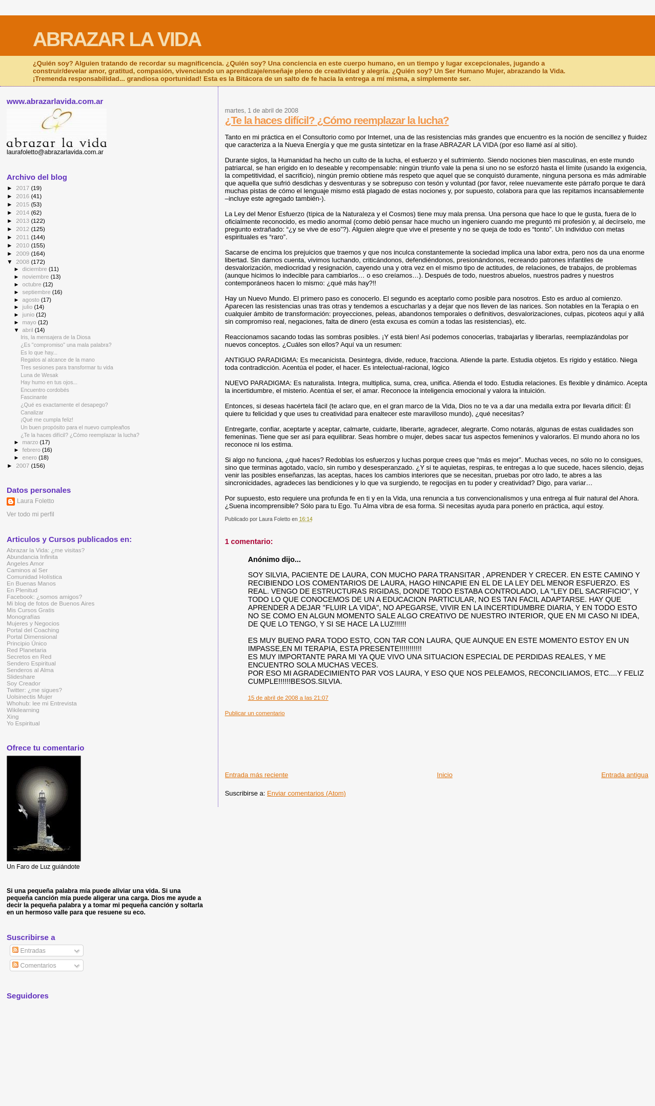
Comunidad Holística (34, 576)
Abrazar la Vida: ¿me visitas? (46, 550)
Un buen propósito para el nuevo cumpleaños (75, 427)
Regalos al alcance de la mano (58, 360)
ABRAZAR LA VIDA (117, 39)
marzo (31, 442)
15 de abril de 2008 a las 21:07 (288, 698)
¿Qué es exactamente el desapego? (64, 405)
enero (31, 457)
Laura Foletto (35, 501)
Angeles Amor (25, 563)
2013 (23, 220)
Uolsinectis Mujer (29, 696)
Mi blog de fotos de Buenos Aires (50, 603)
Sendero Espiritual (31, 663)
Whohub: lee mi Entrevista (42, 703)
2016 (23, 196)
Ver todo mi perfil (30, 514)
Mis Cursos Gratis (30, 610)
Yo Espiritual (23, 723)
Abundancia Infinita (32, 556)
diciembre (36, 269)
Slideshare (21, 676)
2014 (23, 212)
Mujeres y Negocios (33, 623)
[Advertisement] (411, 740)
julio (28, 307)
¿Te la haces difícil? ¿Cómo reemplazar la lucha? (337, 120)
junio (29, 314)
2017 (23, 187)
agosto (32, 300)
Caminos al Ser (27, 570)
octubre (33, 284)
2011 (23, 237)
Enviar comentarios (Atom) (306, 793)
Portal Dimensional (32, 636)
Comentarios (34, 965)
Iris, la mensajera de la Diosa (55, 337)
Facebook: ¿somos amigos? (44, 596)
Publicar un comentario (255, 713)
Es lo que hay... (39, 352)
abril (29, 330)
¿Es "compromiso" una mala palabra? (66, 345)
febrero (32, 450)
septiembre (37, 292)
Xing (12, 716)
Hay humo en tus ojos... (49, 382)
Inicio (445, 775)
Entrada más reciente (257, 775)
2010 (23, 245)
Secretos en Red (29, 656)
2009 (23, 253)
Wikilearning (23, 709)
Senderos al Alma (30, 669)
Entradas (29, 950)
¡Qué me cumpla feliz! (47, 419)
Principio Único (27, 643)
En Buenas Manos (31, 583)
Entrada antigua (624, 775)
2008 (23, 261)
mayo (30, 322)
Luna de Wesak (39, 375)
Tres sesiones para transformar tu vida (67, 367)
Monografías (23, 616)
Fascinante (34, 397)
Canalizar (32, 412)
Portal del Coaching (33, 630)
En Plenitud (22, 590)
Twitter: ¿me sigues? (34, 689)
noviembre (37, 277)
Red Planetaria (27, 649)
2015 (23, 204)
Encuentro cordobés (45, 390)
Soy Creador (23, 683)
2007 (23, 465)
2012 (23, 228)
